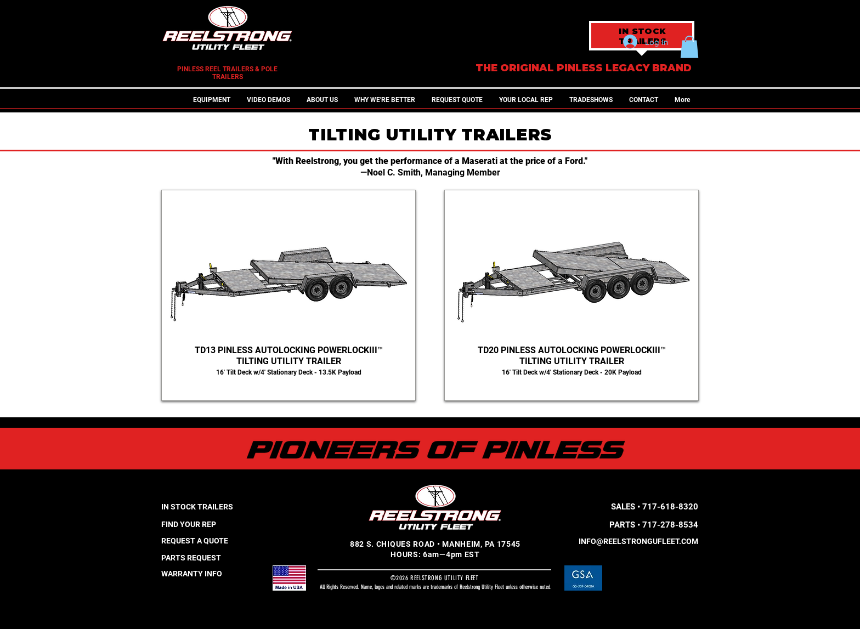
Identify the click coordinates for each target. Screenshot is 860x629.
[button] (212, 100)
